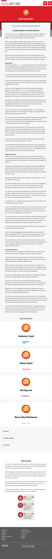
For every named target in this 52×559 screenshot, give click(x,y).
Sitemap (23, 536)
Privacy (3, 539)
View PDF (37, 26)
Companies (4, 530)
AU (2, 0)
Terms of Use (24, 533)
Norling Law (26, 390)
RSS (22, 538)
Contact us (23, 534)
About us (4, 538)
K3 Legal (20, 65)
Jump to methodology (28, 26)
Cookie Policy (24, 530)
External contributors (6, 536)
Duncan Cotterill (9, 438)
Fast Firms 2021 (26, 318)
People (3, 531)
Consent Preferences (26, 531)
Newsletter (4, 533)
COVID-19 (16, 34)
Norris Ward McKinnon (26, 417)
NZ (5, 0)
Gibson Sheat (26, 363)
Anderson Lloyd (24, 90)
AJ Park (16, 201)
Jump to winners (16, 26)
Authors (3, 534)
